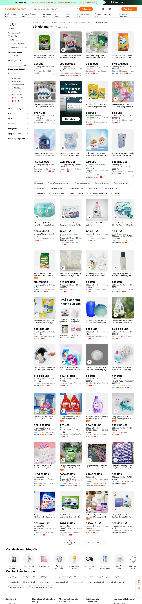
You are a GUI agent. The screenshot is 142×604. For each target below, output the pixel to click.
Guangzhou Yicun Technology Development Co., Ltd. (123, 240)
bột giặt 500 (39, 194)
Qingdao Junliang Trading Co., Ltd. (97, 336)
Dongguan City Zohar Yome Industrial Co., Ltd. (97, 238)
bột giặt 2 (38, 183)
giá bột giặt (39, 188)
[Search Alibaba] (54, 9)
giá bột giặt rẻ (29, 582)
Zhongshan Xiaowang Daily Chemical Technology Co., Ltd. (44, 383)
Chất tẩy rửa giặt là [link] (100, 22)
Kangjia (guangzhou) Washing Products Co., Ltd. (97, 483)
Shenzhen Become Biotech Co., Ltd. (71, 289)
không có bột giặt (76, 194)
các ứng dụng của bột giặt (109, 577)
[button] (76, 9)
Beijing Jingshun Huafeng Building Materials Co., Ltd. (71, 434)
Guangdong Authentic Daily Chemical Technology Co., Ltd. (44, 483)
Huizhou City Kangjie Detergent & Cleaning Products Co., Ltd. (71, 73)
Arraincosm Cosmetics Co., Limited (97, 289)
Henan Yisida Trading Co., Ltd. (44, 336)
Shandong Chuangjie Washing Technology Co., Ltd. (97, 122)
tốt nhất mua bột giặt (75, 188)
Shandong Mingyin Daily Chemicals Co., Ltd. (44, 289)
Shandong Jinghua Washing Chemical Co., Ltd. (123, 530)
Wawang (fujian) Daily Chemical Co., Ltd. (71, 242)
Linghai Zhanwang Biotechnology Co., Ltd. (44, 120)
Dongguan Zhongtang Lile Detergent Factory (71, 483)
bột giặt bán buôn (47, 577)
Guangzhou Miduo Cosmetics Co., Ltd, (123, 336)
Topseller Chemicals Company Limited (123, 71)
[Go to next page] (103, 542)
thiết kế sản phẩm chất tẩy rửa (58, 183)
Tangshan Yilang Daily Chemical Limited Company (97, 383)
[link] (139, 581)
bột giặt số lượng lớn (117, 582)
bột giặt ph (44, 582)
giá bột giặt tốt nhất (83, 183)
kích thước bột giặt (61, 582)
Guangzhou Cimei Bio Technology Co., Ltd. (44, 169)
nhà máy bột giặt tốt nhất (97, 194)
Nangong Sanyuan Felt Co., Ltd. (71, 169)
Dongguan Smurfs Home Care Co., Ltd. (123, 289)
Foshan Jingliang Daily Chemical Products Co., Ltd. (44, 532)
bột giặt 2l (92, 188)
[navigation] (18, 283)
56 (98, 542)
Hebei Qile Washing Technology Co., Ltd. (71, 383)
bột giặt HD (89, 577)
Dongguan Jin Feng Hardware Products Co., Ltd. (97, 71)
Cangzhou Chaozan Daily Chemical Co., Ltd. (123, 481)
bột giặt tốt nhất (29, 577)
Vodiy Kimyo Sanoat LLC (42, 71)
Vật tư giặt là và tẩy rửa (81, 22)
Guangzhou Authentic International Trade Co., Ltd (123, 432)
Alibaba (35, 22)
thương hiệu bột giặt (110, 188)
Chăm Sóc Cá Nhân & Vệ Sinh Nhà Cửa (56, 22)
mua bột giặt (13, 582)
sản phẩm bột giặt (102, 183)
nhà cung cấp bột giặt (95, 582)
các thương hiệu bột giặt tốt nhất (40, 587)
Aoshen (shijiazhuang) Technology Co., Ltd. (97, 530)
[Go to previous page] (65, 542)
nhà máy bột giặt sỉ (56, 194)
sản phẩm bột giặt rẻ (16, 587)
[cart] (110, 9)
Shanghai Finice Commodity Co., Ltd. (71, 532)
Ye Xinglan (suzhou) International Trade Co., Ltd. (44, 238)
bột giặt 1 (115, 194)
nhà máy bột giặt (55, 188)
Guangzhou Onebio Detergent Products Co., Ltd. (44, 432)
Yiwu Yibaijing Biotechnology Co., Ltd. (123, 120)
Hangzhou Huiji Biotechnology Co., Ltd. (97, 175)
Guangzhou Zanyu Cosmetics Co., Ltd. (123, 385)
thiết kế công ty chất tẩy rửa (69, 577)
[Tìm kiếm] (86, 9)
